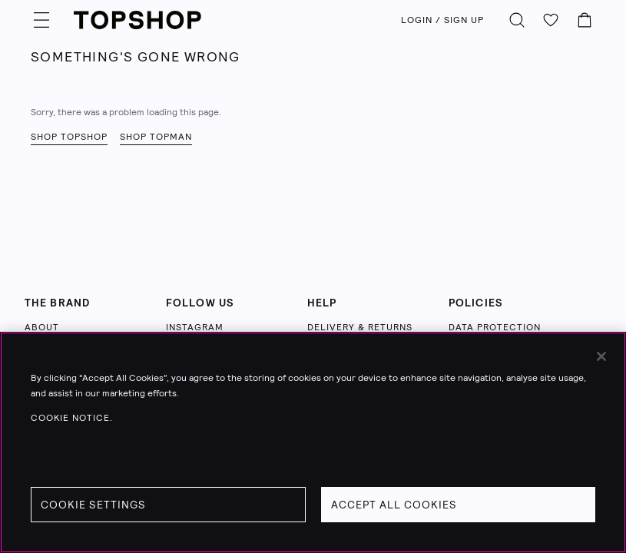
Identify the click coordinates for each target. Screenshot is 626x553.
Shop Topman (156, 137)
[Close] (601, 356)
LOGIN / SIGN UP (442, 20)
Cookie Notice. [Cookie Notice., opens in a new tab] (72, 418)
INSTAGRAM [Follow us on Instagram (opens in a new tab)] (195, 327)
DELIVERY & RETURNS (359, 327)
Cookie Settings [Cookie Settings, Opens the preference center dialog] (93, 505)
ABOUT (42, 327)
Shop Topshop (69, 137)
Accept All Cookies (394, 505)
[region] (313, 442)
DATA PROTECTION (495, 327)
